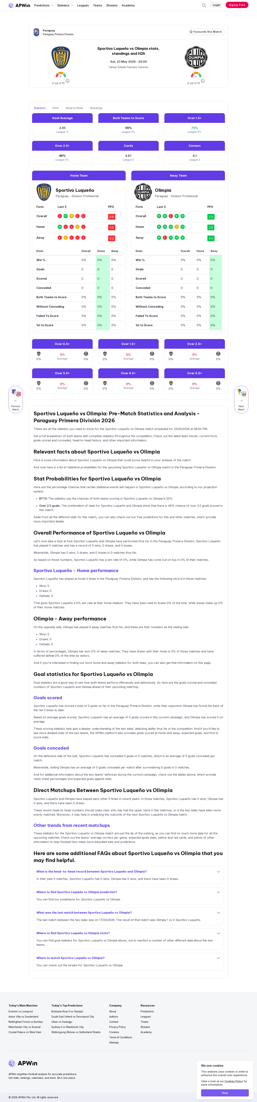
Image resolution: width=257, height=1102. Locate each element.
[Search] (204, 5)
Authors (113, 1016)
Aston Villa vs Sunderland (23, 1016)
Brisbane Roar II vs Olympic (67, 1011)
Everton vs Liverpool (21, 1011)
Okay (225, 1092)
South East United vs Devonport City (72, 1016)
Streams (111, 5)
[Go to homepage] (19, 5)
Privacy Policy (117, 1026)
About (112, 1011)
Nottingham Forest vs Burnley (26, 1021)
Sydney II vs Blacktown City (67, 1026)
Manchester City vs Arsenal (25, 1026)
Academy (128, 5)
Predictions (44, 5)
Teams (97, 5)
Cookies (114, 1032)
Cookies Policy (234, 1081)
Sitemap (114, 1042)
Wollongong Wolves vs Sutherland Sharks (76, 1032)
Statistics (65, 5)
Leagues (83, 5)
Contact (113, 1021)
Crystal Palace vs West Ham (25, 1032)
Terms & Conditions (120, 1037)
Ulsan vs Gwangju (61, 1021)
